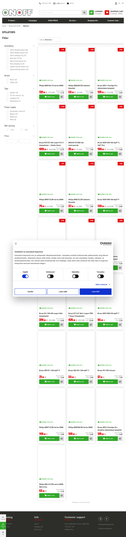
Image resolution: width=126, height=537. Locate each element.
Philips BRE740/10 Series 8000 (51, 85)
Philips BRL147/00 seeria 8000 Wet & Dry (51, 485)
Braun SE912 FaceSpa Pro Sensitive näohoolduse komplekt (110, 428)
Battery (14, 114)
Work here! (38, 529)
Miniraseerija (15, 101)
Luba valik (63, 292)
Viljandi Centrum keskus (19, 67)
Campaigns (33, 20)
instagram (100, 519)
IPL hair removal (17, 95)
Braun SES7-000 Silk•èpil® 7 (108, 313)
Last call (6, 527)
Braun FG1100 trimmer (106, 370)
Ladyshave (14, 98)
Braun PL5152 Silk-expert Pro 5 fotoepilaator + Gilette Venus (51, 143)
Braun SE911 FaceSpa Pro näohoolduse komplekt (107, 86)
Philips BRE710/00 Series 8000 (51, 199)
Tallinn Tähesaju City (18, 55)
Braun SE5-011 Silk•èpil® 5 (49, 370)
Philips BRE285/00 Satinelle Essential (79, 86)
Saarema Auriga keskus (19, 69)
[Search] (63, 12)
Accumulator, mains (17, 111)
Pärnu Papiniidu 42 (17, 64)
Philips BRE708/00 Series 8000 (80, 427)
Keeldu (30, 292)
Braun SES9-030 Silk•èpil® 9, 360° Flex (109, 143)
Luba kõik (95, 292)
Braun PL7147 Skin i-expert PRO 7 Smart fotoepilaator (80, 314)
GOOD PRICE (53, 20)
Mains (13, 120)
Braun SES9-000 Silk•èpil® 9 (108, 199)
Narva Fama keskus (18, 61)
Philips (13, 82)
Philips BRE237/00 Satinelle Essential (79, 200)
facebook (106, 519)
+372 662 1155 (46, 3)
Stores (72, 3)
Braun (13, 80)
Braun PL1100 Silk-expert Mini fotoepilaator (51, 314)
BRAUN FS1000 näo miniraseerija (76, 143)
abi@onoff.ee (69, 529)
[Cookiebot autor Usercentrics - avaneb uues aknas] (102, 243)
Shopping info (93, 20)
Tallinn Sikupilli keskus (19, 50)
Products (11, 20)
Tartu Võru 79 (16, 58)
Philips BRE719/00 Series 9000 (51, 427)
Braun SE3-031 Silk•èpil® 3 (78, 370)
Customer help (112, 20)
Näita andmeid (101, 284)
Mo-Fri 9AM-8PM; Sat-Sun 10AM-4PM (77, 524)
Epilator (14, 93)
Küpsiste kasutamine (105, 528)
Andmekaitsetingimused (106, 524)
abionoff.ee (60, 3)
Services (72, 20)
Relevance (49, 40)
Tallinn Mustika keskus (19, 53)
